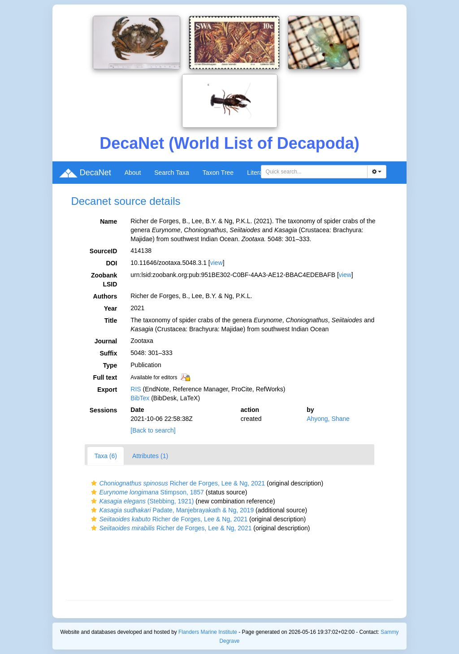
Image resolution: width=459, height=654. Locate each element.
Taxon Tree (218, 172)
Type (110, 365)
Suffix (108, 353)
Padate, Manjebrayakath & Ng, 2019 (171, 510)
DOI (111, 263)
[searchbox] (315, 171)
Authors (105, 296)
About (133, 172)
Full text (105, 377)
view (216, 262)
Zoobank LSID (104, 280)
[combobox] (314, 171)
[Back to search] (152, 430)
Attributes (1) (150, 455)
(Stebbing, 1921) (141, 501)
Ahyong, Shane (328, 418)
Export (107, 389)
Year (110, 308)
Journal (106, 341)
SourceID (103, 251)
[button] (94, 483)
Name (108, 221)
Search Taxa (171, 172)
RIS (135, 389)
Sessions (103, 410)
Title (110, 320)
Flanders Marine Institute (207, 632)
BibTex (139, 398)
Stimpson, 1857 (146, 492)
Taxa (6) (105, 455)
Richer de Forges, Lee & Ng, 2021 (177, 483)
